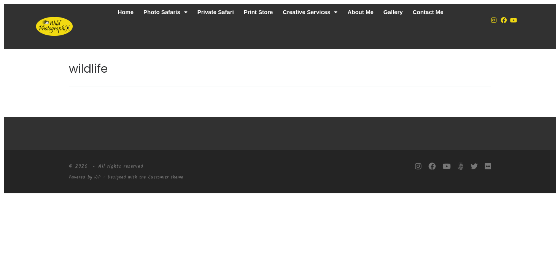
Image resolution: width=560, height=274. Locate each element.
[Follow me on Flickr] (488, 166)
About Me (360, 12)
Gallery (393, 12)
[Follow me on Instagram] (418, 166)
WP (97, 177)
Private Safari (215, 12)
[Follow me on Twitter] (474, 166)
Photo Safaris (165, 12)
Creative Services (310, 12)
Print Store (258, 12)
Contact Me (428, 12)
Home (126, 12)
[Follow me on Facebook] (432, 166)
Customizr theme (165, 177)
